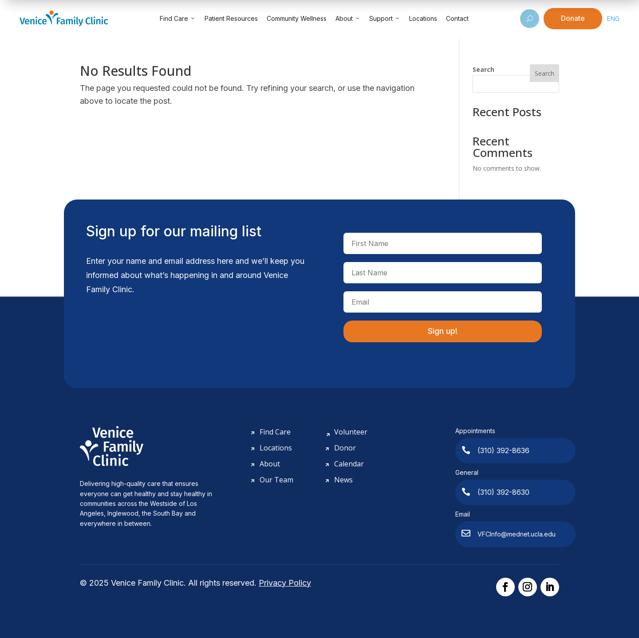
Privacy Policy (285, 582)
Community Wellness (297, 18)
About (347, 18)
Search (483, 69)
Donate (573, 18)
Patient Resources (231, 18)
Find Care (178, 18)
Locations (423, 18)
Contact (457, 18)
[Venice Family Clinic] (64, 18)
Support (384, 18)
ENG (613, 18)
